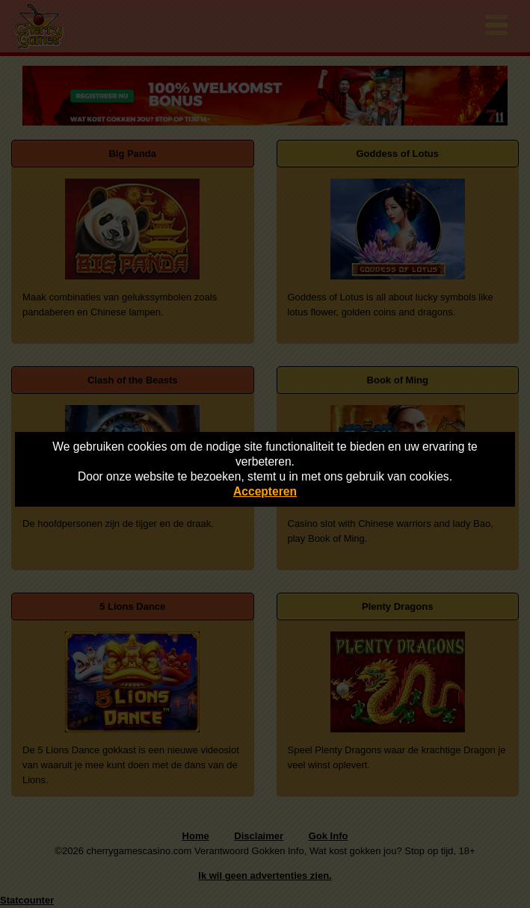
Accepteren (265, 491)
